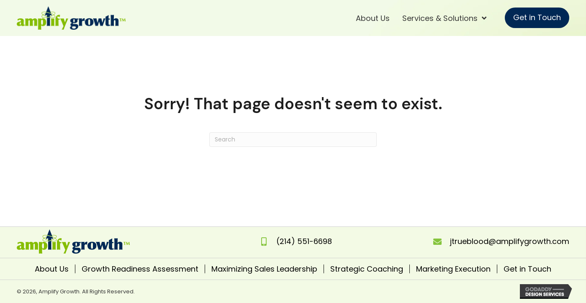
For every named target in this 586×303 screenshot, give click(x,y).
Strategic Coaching (366, 269)
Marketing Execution (453, 269)
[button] (537, 18)
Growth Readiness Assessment (140, 269)
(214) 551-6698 (304, 241)
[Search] (293, 139)
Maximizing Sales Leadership (264, 269)
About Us (52, 269)
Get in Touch (527, 269)
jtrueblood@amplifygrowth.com (509, 241)
